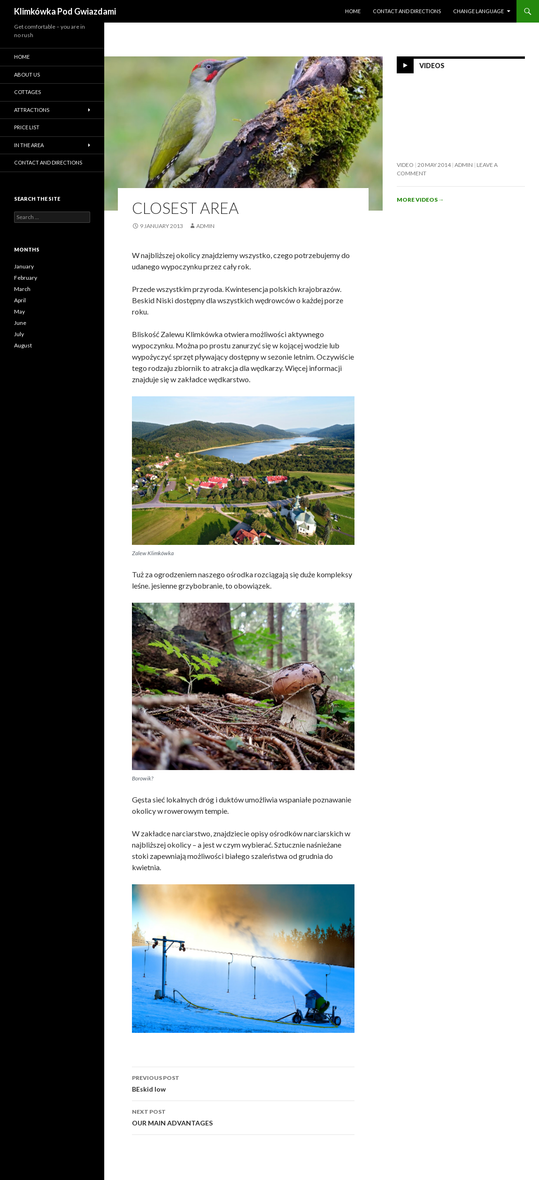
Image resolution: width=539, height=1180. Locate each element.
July (19, 334)
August (23, 345)
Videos (432, 66)
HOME (353, 11)
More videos (420, 199)
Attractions (31, 110)
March (22, 288)
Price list (26, 127)
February (25, 277)
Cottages (27, 92)
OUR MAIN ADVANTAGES (243, 1116)
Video (405, 164)
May (19, 311)
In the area (29, 145)
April (20, 300)
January (24, 266)
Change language (478, 11)
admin (205, 225)
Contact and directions (407, 11)
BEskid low (243, 1082)
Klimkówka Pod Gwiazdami (65, 11)
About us (27, 74)
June (20, 322)
